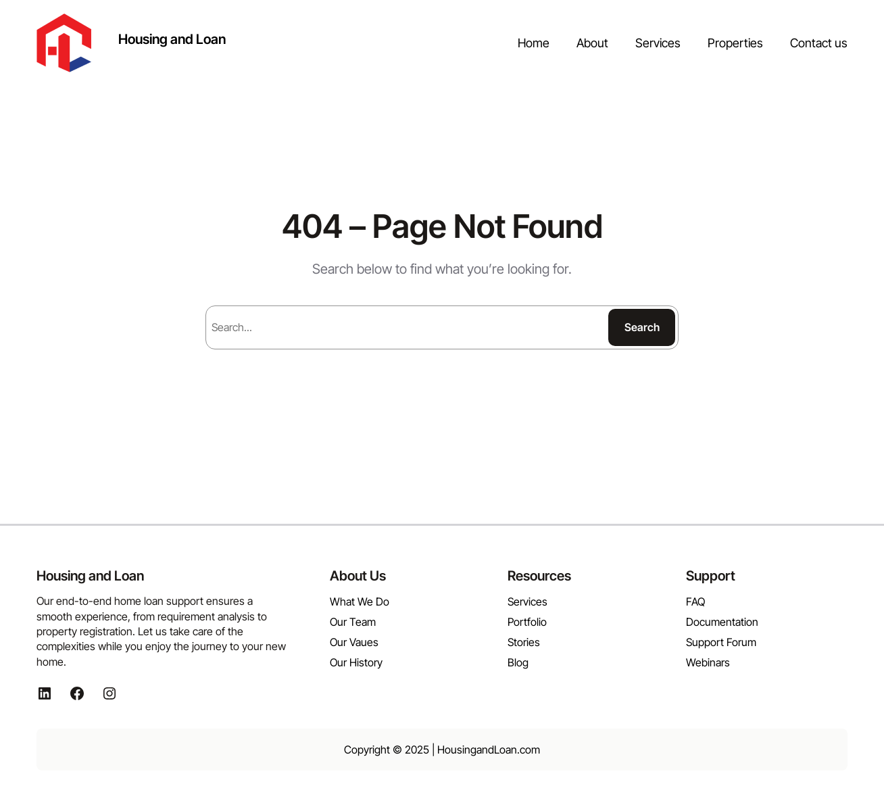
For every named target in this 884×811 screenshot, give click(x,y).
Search (642, 327)
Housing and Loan (172, 39)
